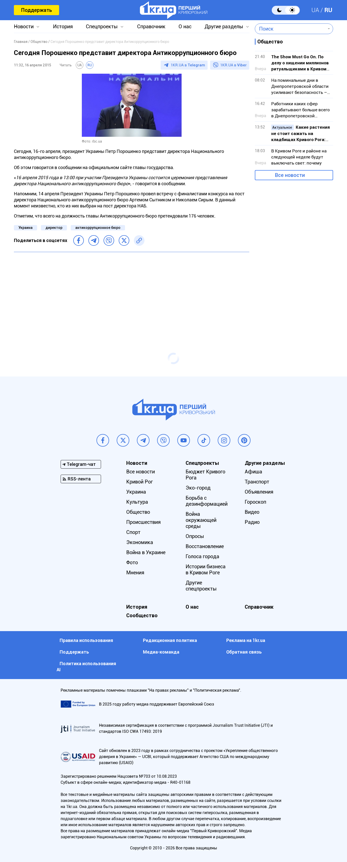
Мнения (135, 573)
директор (53, 228)
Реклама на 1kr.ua (245, 640)
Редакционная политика (170, 640)
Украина (25, 228)
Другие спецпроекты (201, 586)
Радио (252, 522)
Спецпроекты (102, 26)
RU (328, 10)
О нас (185, 26)
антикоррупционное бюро (97, 228)
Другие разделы (224, 26)
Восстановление (205, 546)
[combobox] (290, 29)
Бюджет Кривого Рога (205, 475)
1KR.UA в (188, 65)
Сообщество (142, 615)
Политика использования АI (86, 666)
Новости (24, 26)
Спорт (133, 532)
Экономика (139, 542)
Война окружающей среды (201, 520)
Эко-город (198, 488)
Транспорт (257, 482)
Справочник (151, 26)
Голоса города (202, 556)
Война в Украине (145, 552)
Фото (132, 562)
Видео (252, 512)
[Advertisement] (131, 292)
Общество (138, 512)
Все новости (290, 175)
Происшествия (143, 522)
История (63, 26)
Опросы (195, 536)
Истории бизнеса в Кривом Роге (206, 569)
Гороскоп (255, 502)
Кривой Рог (139, 482)
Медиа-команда (161, 652)
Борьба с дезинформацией (207, 501)
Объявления (259, 492)
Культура (137, 502)
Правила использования (86, 640)
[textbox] (290, 29)
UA (315, 10)
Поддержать (36, 10)
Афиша (253, 472)
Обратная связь (244, 652)
